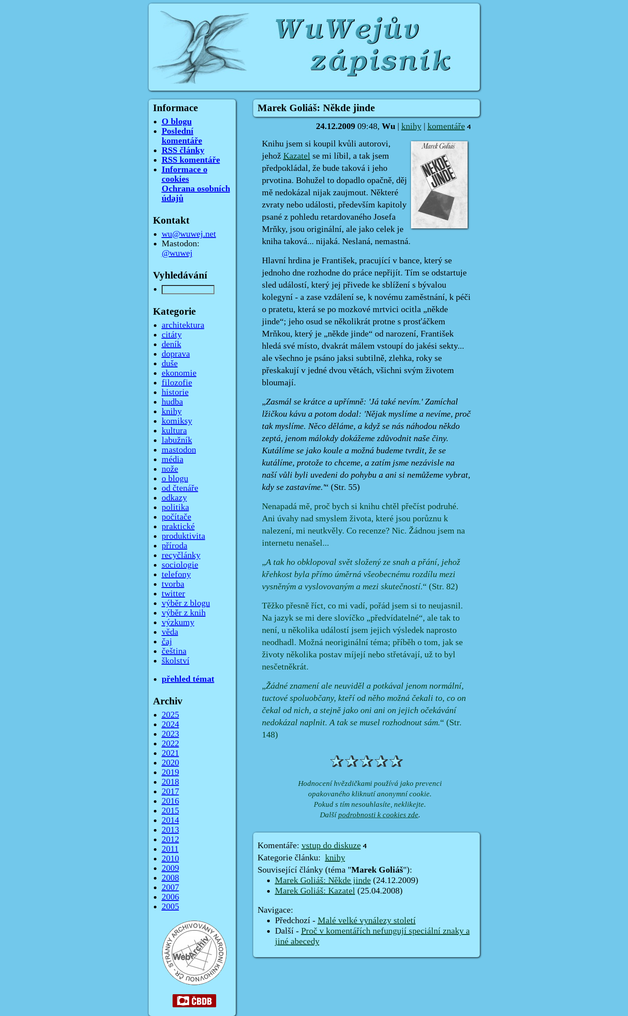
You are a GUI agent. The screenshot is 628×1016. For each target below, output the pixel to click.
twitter (173, 593)
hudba (172, 402)
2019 (170, 772)
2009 (170, 868)
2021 (170, 753)
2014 (170, 820)
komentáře (446, 126)
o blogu (175, 478)
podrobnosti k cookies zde (378, 815)
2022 (170, 743)
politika (175, 507)
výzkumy (178, 622)
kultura (174, 430)
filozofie (177, 382)
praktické (178, 526)
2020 (170, 763)
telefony (176, 574)
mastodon (179, 450)
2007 (170, 887)
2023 (170, 734)
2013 (170, 830)
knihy (411, 126)
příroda (174, 545)
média (172, 459)
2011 (170, 849)
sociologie (180, 565)
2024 (170, 724)
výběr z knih (184, 613)
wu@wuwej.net (189, 234)
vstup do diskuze (331, 845)
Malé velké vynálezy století (367, 920)
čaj (167, 641)
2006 (170, 897)
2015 (170, 811)
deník (171, 344)
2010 (170, 858)
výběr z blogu (186, 603)
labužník (177, 440)
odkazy (174, 498)
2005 (170, 906)
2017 (170, 791)
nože (170, 469)
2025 (170, 715)
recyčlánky (181, 555)
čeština (174, 651)
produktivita (183, 536)
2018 (170, 782)
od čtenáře (180, 488)
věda (170, 632)
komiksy (177, 421)
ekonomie (179, 373)
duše (170, 363)
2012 (170, 839)
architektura (183, 325)
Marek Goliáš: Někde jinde (323, 880)
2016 (170, 801)
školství (176, 661)
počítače (176, 517)
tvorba (173, 584)
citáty (172, 335)
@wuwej (177, 253)
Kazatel (296, 156)
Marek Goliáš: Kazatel (315, 891)
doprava (176, 354)
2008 (170, 878)
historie (175, 392)
